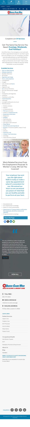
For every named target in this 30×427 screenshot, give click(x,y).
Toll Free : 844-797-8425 (8, 8)
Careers (8, 6)
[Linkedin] (11, 221)
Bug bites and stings (7, 77)
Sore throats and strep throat (11, 126)
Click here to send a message (10, 302)
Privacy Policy (15, 417)
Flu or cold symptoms (8, 78)
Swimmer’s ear (7, 132)
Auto (6, 326)
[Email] (13, 221)
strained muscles (12, 112)
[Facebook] (5, 221)
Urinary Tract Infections (9, 134)
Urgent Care (5, 318)
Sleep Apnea (6, 124)
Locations (3, 6)
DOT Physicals (6, 323)
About (5, 347)
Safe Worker (7, 339)
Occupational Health (8, 337)
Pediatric (6, 321)
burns (13, 83)
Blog (3, 350)
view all (15, 274)
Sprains (5, 127)
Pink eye (5, 111)
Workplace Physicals (11, 344)
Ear (3, 88)
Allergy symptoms (7, 72)
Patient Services (7, 316)
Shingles (5, 117)
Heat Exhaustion (6, 98)
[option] (15, 247)
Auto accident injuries (8, 70)
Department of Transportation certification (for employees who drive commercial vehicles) (15, 211)
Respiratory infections (9, 114)
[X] (8, 221)
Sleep (5, 328)
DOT (3, 341)
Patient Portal (5, 331)
